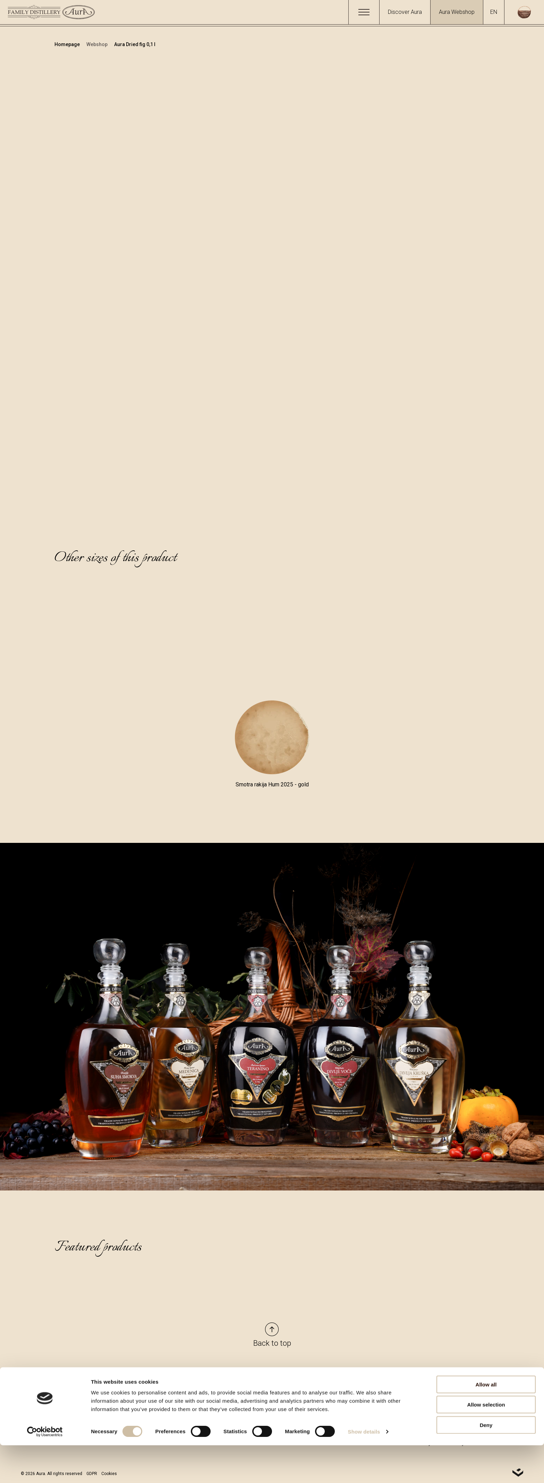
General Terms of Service (394, 1381)
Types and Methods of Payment (403, 1394)
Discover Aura (405, 12)
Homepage (67, 44)
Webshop (97, 44)
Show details (364, 1469)
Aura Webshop (457, 12)
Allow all (486, 1422)
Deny (486, 1463)
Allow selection (486, 1443)
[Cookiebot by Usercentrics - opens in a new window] (45, 1469)
